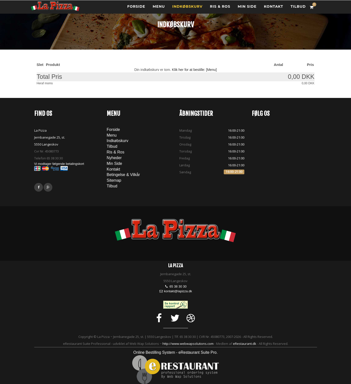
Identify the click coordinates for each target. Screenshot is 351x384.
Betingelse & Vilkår (123, 175)
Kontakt (273, 8)
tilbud (298, 8)
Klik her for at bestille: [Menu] (194, 70)
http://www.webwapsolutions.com (188, 343)
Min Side (247, 8)
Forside (136, 8)
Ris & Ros (220, 8)
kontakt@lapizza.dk (178, 291)
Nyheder (114, 158)
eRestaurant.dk (244, 343)
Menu (159, 8)
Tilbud (112, 146)
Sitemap (114, 180)
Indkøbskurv (187, 8)
